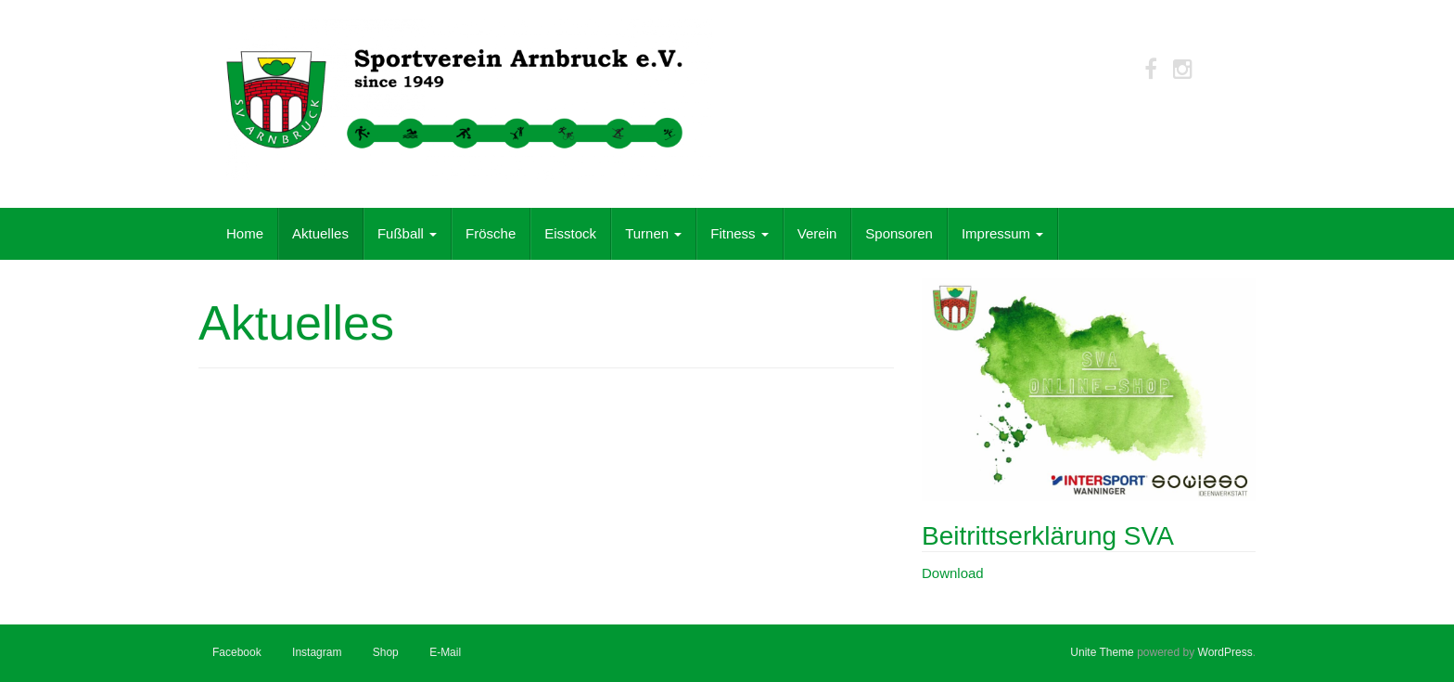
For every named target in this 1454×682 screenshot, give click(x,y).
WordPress (1225, 652)
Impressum (1002, 233)
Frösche (491, 233)
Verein (817, 233)
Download (953, 573)
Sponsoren (899, 233)
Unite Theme (1101, 652)
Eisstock (570, 233)
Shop (386, 652)
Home (244, 233)
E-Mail (445, 652)
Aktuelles (320, 233)
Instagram (316, 652)
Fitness (739, 233)
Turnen (653, 233)
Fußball (407, 233)
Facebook (236, 652)
